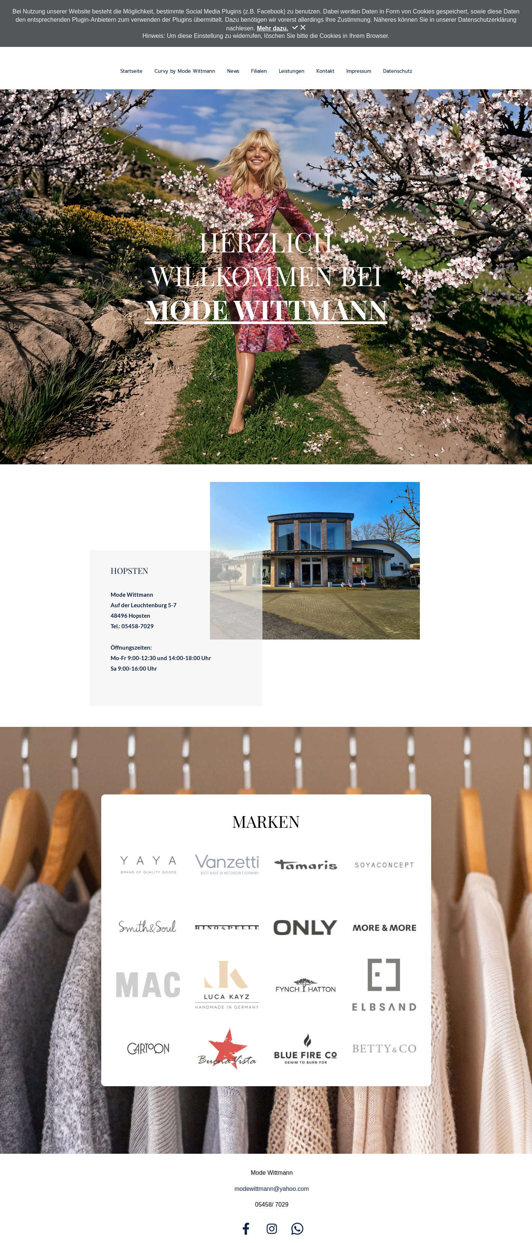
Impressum (358, 71)
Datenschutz (397, 71)
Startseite (131, 71)
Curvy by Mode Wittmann (184, 71)
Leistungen (291, 71)
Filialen (259, 71)
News (233, 71)
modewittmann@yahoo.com (272, 1189)
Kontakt (325, 71)
